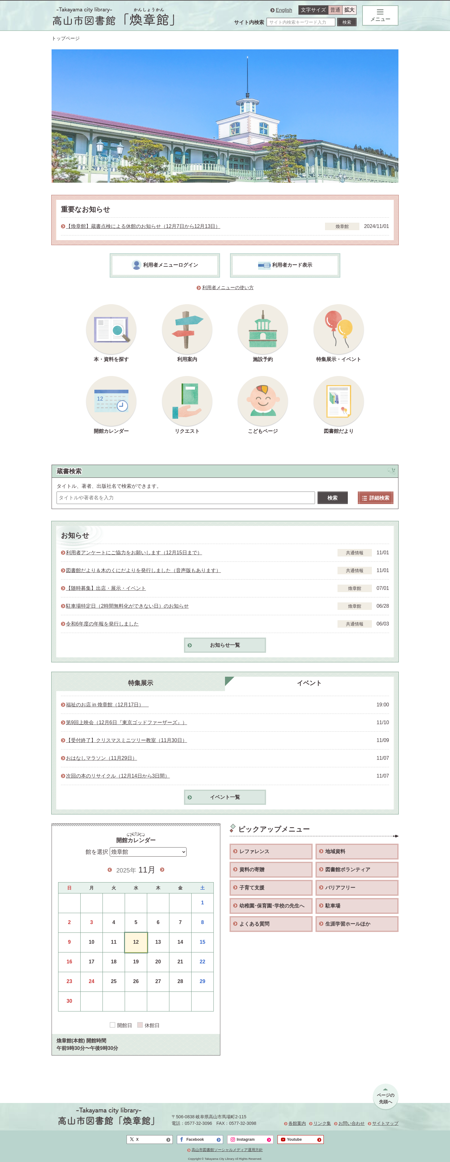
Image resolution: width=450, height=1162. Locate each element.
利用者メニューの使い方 (228, 287)
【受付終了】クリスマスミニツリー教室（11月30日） (126, 740)
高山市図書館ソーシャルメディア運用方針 (227, 1150)
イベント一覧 (225, 797)
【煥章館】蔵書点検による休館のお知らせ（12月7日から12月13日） (143, 226)
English (284, 10)
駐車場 (332, 905)
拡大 (349, 9)
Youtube (294, 1139)
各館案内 (297, 1123)
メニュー (380, 15)
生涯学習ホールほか (347, 924)
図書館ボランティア (347, 869)
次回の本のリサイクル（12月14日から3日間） (118, 776)
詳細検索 (375, 498)
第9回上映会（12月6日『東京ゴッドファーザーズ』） (126, 722)
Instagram (246, 1139)
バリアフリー (340, 887)
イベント (309, 683)
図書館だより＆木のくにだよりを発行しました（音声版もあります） (143, 570)
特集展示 (140, 683)
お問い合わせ (351, 1123)
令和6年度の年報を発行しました (102, 623)
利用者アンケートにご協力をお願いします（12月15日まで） (134, 552)
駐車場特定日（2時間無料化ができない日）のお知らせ (127, 606)
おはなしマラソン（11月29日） (101, 758)
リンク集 (322, 1123)
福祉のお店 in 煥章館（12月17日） (107, 704)
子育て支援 (251, 887)
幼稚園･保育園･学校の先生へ (271, 905)
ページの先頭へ (385, 1098)
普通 (335, 9)
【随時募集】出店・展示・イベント (106, 588)
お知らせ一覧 (225, 645)
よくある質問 (254, 924)
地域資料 (335, 851)
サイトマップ (385, 1123)
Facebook (195, 1139)
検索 (333, 498)
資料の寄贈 (251, 869)
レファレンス (254, 851)
